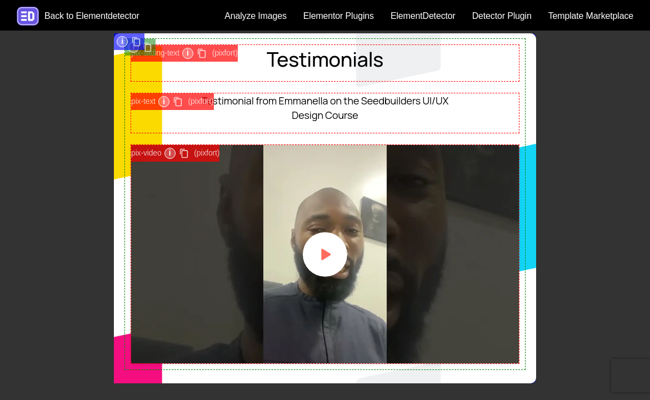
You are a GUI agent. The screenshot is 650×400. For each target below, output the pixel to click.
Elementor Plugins (338, 16)
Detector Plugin (502, 16)
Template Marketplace (590, 16)
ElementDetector (423, 16)
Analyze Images (255, 16)
